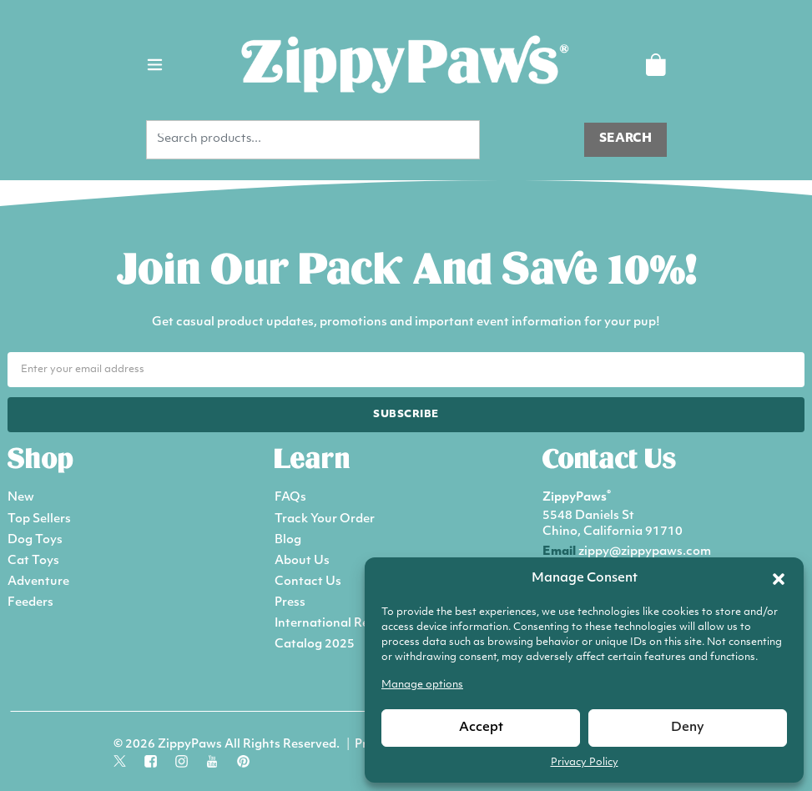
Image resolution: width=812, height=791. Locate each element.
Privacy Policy (584, 763)
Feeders (30, 602)
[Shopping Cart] (655, 64)
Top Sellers (39, 519)
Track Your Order (325, 519)
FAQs (290, 497)
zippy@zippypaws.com (644, 552)
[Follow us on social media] (119, 759)
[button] (778, 579)
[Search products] (625, 140)
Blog (288, 540)
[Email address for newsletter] (406, 369)
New (21, 497)
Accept (481, 728)
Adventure (38, 582)
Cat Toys (33, 561)
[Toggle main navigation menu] (155, 64)
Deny (687, 728)
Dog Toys (35, 540)
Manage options (422, 685)
